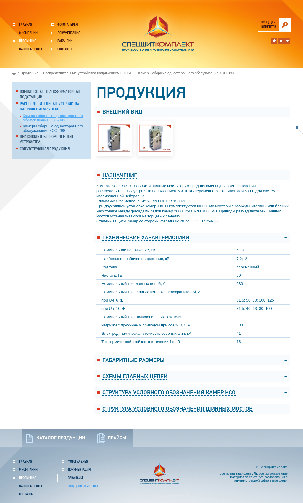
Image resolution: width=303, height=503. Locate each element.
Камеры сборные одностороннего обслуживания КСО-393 (53, 117)
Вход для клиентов (83, 486)
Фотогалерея (67, 25)
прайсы (117, 438)
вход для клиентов (268, 24)
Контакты (64, 49)
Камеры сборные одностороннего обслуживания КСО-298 (53, 128)
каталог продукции (60, 438)
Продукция (27, 41)
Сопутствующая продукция (45, 148)
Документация (68, 33)
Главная (25, 25)
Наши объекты (30, 49)
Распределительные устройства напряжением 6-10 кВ (88, 73)
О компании (28, 33)
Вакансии (64, 41)
